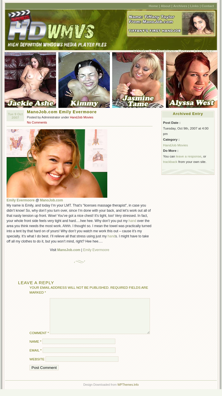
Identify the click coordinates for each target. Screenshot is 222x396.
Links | (195, 6)
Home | (154, 6)
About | (166, 6)
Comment (39, 340)
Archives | (181, 6)
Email (35, 357)
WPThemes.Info (127, 391)
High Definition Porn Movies (173, 51)
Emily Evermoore (21, 200)
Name (35, 348)
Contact (208, 6)
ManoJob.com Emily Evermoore (62, 112)
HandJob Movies (81, 117)
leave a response (188, 156)
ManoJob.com (51, 200)
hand (132, 221)
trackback (170, 161)
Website (36, 366)
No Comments (37, 122)
